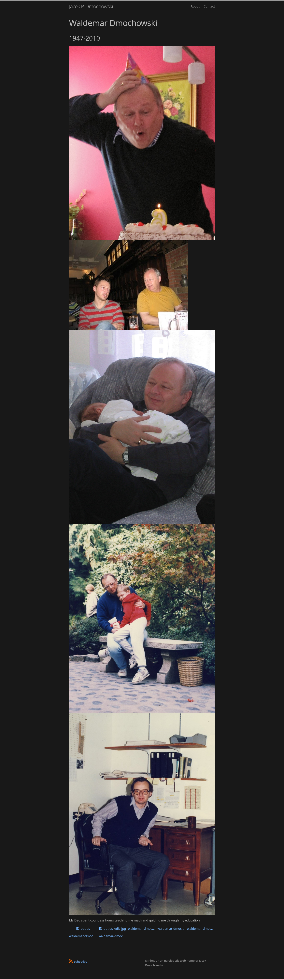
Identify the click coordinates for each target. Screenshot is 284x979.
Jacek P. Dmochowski (91, 6)
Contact (209, 6)
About (195, 6)
